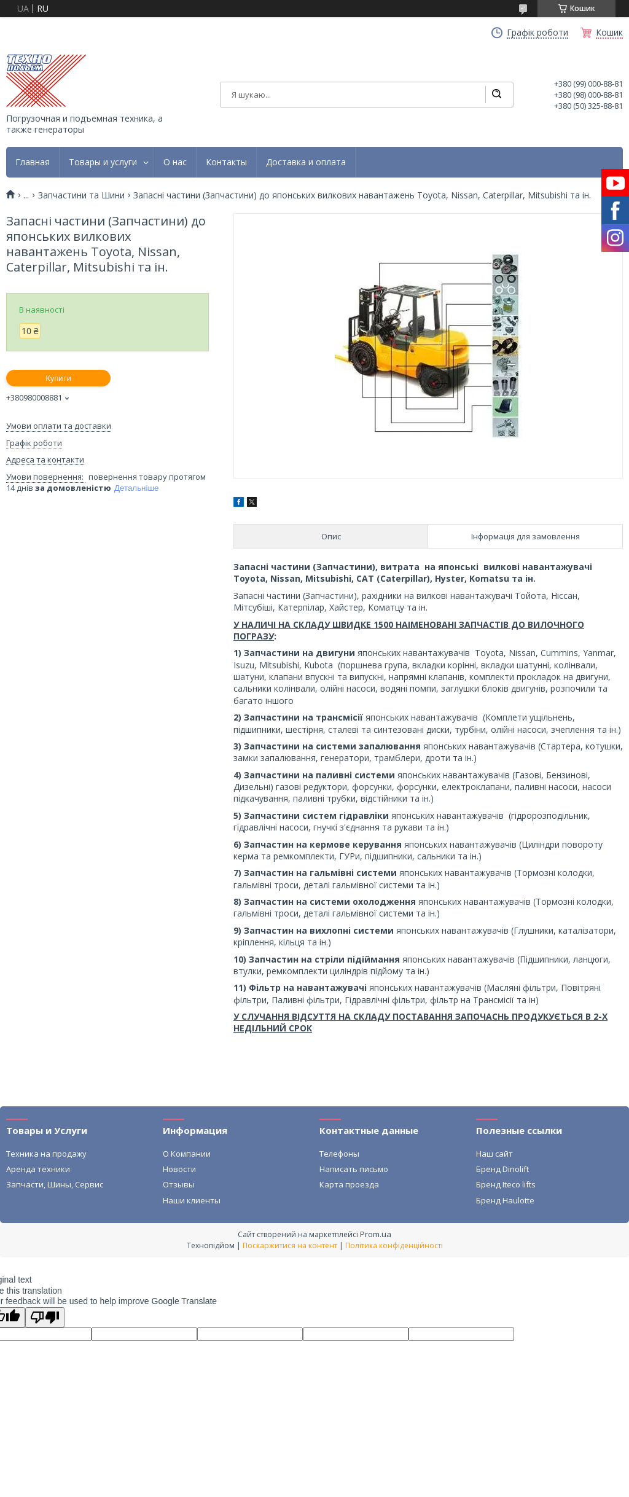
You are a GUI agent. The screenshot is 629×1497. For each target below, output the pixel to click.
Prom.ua (375, 1234)
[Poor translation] (44, 1317)
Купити (58, 378)
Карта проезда (349, 1184)
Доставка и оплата (306, 162)
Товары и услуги (103, 162)
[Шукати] (496, 94)
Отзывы (179, 1184)
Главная (32, 162)
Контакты (226, 162)
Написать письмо (353, 1169)
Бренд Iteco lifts (506, 1184)
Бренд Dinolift (502, 1169)
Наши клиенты (192, 1200)
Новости (179, 1169)
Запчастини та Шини (81, 195)
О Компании (187, 1153)
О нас (175, 162)
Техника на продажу (46, 1153)
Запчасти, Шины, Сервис (54, 1184)
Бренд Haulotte (505, 1200)
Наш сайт (494, 1153)
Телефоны (339, 1153)
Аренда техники (38, 1169)
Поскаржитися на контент (290, 1245)
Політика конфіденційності (394, 1245)
